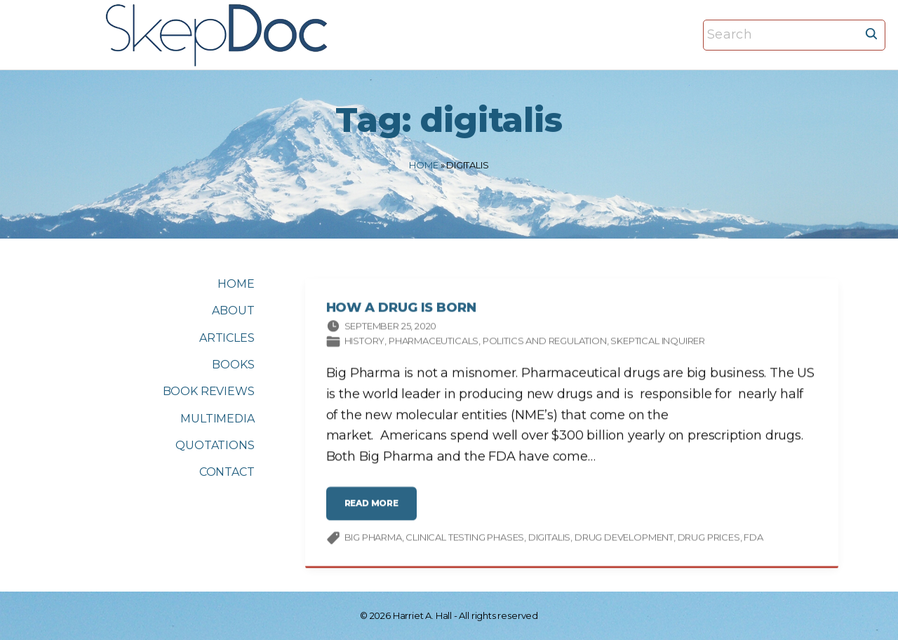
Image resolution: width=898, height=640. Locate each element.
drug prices (709, 539)
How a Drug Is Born (401, 310)
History (364, 343)
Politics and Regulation (545, 343)
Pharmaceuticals (433, 343)
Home (423, 165)
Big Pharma (373, 539)
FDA (753, 539)
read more (376, 510)
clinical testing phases (465, 539)
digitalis (549, 539)
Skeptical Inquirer (657, 343)
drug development (624, 539)
